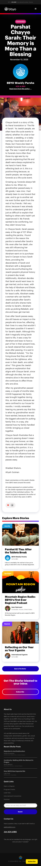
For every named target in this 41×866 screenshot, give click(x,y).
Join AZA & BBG (10, 832)
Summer (7, 799)
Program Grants (9, 789)
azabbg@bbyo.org (9, 827)
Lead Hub (7, 792)
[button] (35, 8)
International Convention (12, 796)
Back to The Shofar (20, 668)
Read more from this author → (20, 89)
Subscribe (20, 692)
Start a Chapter (9, 786)
